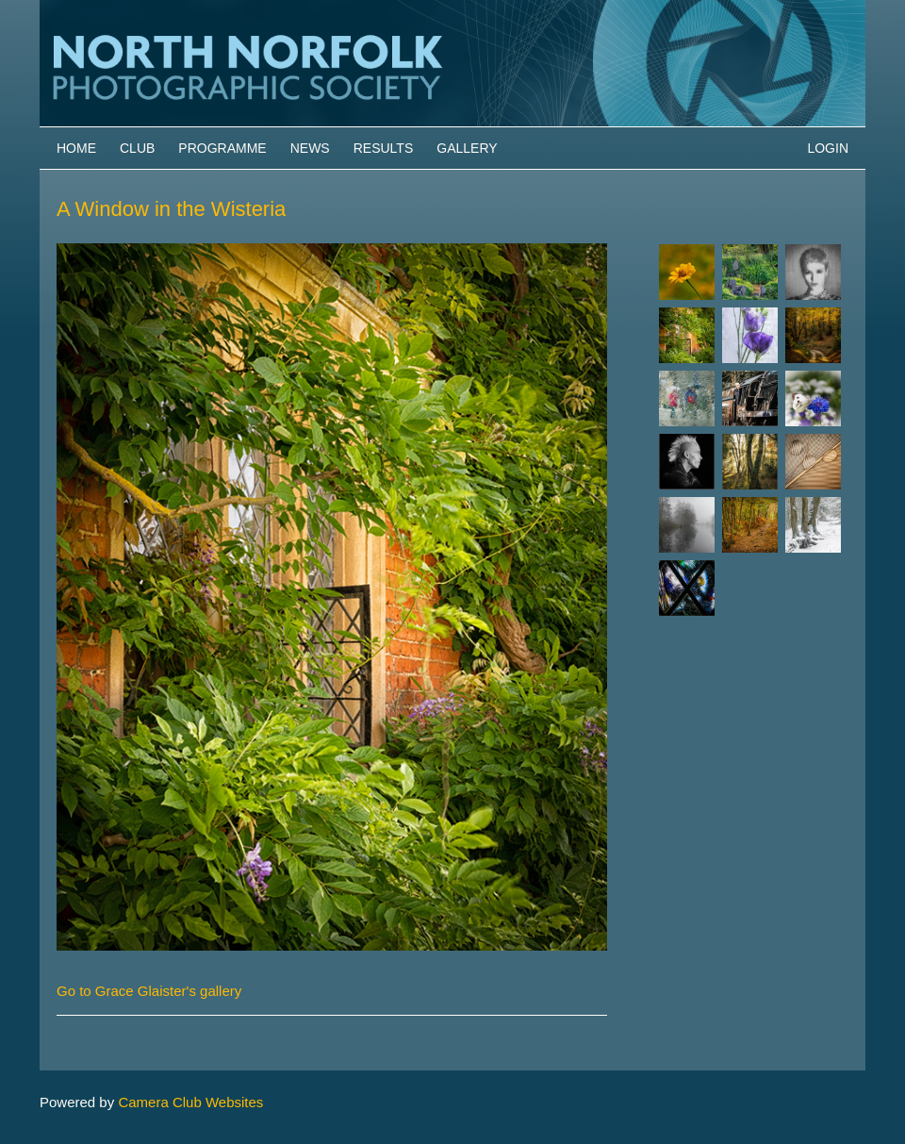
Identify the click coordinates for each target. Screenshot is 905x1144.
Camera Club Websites (190, 1102)
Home (76, 148)
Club (137, 148)
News (310, 148)
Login (827, 148)
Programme (222, 148)
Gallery (466, 148)
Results (384, 148)
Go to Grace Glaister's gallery (149, 991)
